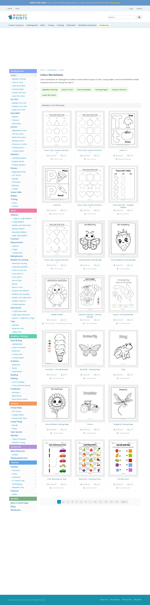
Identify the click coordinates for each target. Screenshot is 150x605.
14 (117, 502)
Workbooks (104, 25)
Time (13, 321)
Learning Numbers (19, 158)
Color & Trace (17, 82)
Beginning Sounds (19, 172)
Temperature (17, 253)
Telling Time (17, 332)
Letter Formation (18, 347)
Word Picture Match (20, 399)
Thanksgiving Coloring (63, 323)
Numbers (15, 154)
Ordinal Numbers (18, 304)
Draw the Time (18, 328)
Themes (15, 462)
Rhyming (15, 185)
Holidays (14, 466)
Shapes (14, 195)
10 (95, 502)
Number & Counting (19, 260)
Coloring (60, 25)
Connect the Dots (19, 92)
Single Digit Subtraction (21, 314)
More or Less (17, 287)
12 (106, 502)
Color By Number (18, 86)
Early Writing (16, 340)
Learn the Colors (18, 96)
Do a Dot (14, 99)
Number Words (18, 161)
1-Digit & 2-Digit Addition (22, 218)
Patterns (15, 120)
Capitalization (17, 344)
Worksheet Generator (87, 25)
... (90, 502)
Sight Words (17, 396)
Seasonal (14, 491)
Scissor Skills (16, 192)
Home (9, 8)
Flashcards (71, 25)
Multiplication (17, 256)
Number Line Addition (20, 290)
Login (131, 8)
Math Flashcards (18, 451)
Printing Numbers (19, 165)
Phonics (14, 168)
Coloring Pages (18, 89)
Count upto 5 (17, 277)
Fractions (15, 239)
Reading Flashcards (19, 458)
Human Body (16, 407)
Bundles (14, 498)
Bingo (13, 506)
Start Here (115, 2)
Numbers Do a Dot (19, 106)
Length (14, 249)
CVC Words (16, 175)
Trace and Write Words (21, 385)
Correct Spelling (18, 382)
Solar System (16, 432)
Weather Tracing (18, 442)
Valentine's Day (18, 487)
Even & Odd (16, 280)
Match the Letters (19, 137)
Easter (14, 474)
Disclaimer (137, 600)
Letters (14, 127)
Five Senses (16, 411)
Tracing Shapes (18, 357)
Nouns (14, 368)
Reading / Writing (19, 336)
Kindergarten (32, 25)
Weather (14, 435)
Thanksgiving (17, 484)
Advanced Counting (19, 263)
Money (14, 284)
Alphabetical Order (19, 130)
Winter (14, 494)
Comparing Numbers (20, 267)
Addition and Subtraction (21, 225)
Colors (13, 75)
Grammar (15, 361)
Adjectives (16, 364)
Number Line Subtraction (21, 297)
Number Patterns (19, 301)
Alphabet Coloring (19, 79)
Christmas (16, 470)
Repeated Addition (19, 232)
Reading (14, 375)
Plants (14, 428)
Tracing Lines (17, 354)
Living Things (16, 421)
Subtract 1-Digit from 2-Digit (23, 318)
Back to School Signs (20, 503)
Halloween (16, 477)
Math (43, 25)
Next (124, 502)
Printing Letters (18, 147)
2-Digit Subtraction (19, 311)
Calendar (15, 325)
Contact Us (104, 600)
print (64, 156)
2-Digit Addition (18, 222)
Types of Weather (19, 439)
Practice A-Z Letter (19, 144)
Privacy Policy (115, 600)
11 (100, 502)
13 (111, 502)
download (52, 156)
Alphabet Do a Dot (19, 103)
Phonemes (16, 182)
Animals (15, 425)
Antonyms (16, 392)
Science (14, 403)
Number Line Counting (20, 294)
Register (139, 8)
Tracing (51, 25)
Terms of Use (127, 600)
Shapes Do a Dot (18, 110)
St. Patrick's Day (18, 480)
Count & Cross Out (19, 270)
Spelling (14, 378)
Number (15, 206)
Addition (15, 116)
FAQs (17, 8)
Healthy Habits (18, 415)
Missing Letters (18, 141)
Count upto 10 (17, 273)
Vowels (15, 189)
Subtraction (16, 123)
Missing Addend (18, 228)
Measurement (17, 242)
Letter (14, 203)
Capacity (15, 246)
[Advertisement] (75, 48)
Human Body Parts (19, 418)
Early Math (15, 113)
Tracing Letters (18, 151)
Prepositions (17, 371)
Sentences (16, 351)
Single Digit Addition (19, 235)
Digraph (15, 178)
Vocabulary (15, 389)
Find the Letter (18, 134)
